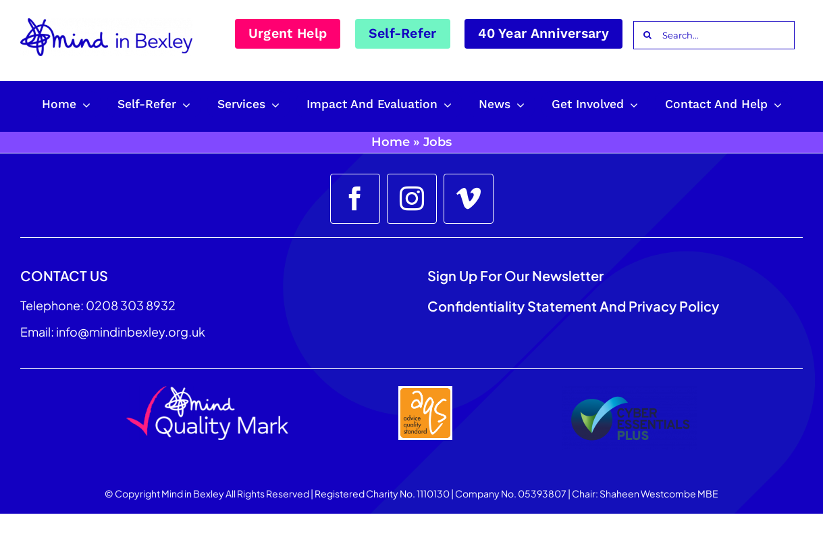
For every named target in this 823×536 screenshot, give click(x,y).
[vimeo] (469, 199)
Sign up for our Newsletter (516, 275)
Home (390, 142)
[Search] (647, 35)
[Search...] (714, 35)
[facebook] (355, 199)
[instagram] (412, 199)
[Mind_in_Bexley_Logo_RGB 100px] (106, 23)
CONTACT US (64, 275)
